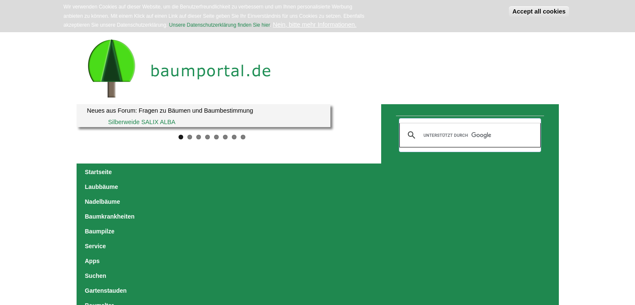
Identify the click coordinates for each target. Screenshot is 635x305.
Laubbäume (137, 172)
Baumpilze (279, 172)
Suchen (365, 172)
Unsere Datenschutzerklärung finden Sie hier (219, 25)
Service (312, 172)
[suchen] (468, 135)
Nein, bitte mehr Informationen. (315, 24)
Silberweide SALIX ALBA (142, 122)
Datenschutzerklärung (228, 249)
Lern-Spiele (515, 172)
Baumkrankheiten (230, 172)
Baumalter (449, 172)
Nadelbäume (179, 172)
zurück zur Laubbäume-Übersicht (476, 222)
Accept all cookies (539, 11)
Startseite (98, 172)
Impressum (193, 249)
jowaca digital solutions (158, 249)
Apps (338, 172)
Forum (481, 172)
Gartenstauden (405, 172)
